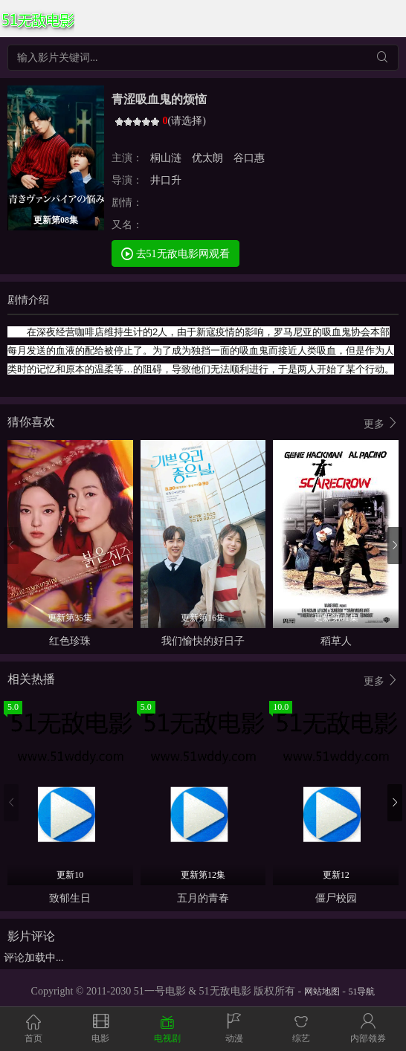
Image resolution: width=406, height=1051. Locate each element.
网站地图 (322, 991)
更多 (381, 423)
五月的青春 (203, 898)
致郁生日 (70, 898)
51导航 (361, 991)
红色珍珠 (70, 641)
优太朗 (208, 158)
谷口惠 (248, 158)
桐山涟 (167, 158)
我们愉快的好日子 (203, 641)
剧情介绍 (28, 299)
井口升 (167, 180)
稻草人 (336, 641)
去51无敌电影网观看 (175, 253)
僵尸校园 (336, 898)
